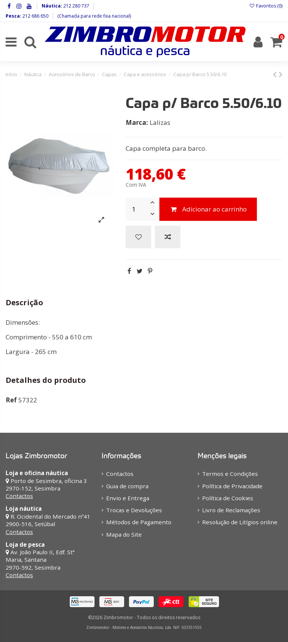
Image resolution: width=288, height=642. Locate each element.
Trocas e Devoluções (134, 510)
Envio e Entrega (127, 498)
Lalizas (160, 122)
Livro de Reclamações (231, 510)
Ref (11, 400)
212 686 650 (34, 16)
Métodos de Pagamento (138, 522)
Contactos (19, 496)
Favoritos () (265, 6)
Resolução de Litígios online (240, 522)
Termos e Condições (230, 473)
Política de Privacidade (232, 486)
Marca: (137, 122)
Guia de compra (127, 486)
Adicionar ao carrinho (208, 209)
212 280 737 (75, 6)
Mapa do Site (124, 534)
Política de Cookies (227, 498)
